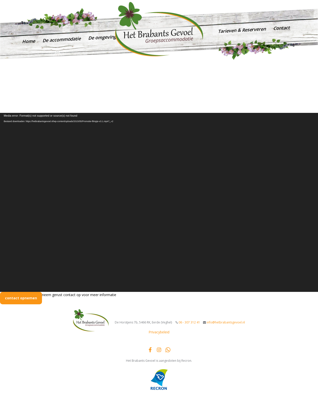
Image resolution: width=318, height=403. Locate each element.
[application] (159, 202)
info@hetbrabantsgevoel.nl (272, 6)
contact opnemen (21, 298)
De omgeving (102, 37)
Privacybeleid (159, 332)
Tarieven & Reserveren (242, 30)
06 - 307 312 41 (233, 8)
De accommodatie (61, 39)
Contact (281, 27)
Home (28, 41)
